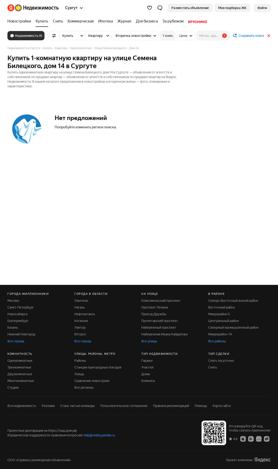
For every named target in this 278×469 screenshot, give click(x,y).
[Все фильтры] (54, 35)
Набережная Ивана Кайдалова (164, 334)
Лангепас (81, 300)
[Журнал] (124, 21)
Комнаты (148, 381)
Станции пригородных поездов (97, 367)
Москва (13, 300)
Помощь (201, 406)
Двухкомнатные (19, 374)
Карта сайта (222, 406)
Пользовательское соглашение (124, 406)
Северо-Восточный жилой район (233, 300)
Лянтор (79, 327)
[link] (262, 8)
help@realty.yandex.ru (99, 435)
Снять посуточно (221, 360)
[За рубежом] (173, 21)
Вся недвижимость (21, 406)
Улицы (79, 374)
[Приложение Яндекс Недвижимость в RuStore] (266, 439)
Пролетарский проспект (159, 321)
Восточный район (221, 307)
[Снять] (58, 21)
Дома (145, 374)
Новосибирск (17, 314)
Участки (147, 367)
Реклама (48, 406)
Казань (12, 327)
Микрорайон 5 (219, 314)
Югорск (80, 334)
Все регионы (84, 387)
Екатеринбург (17, 321)
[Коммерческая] (80, 21)
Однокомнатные (19, 360)
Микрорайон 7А (220, 334)
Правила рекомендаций (171, 406)
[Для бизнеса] (147, 21)
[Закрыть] (269, 36)
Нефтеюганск (84, 314)
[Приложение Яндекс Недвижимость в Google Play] (251, 439)
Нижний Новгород (21, 334)
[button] (160, 8)
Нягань (79, 307)
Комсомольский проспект (160, 300)
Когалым (81, 321)
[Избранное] (149, 8)
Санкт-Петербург (20, 307)
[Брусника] (196, 21)
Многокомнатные (20, 381)
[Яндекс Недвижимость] (37, 7)
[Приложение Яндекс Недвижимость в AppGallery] (259, 439)
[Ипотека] (105, 21)
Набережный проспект (158, 327)
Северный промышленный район (233, 327)
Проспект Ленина (154, 307)
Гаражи (146, 360)
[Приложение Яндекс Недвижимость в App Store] (243, 439)
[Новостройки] (20, 21)
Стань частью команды (77, 406)
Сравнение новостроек (92, 381)
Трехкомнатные (19, 367)
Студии (13, 387)
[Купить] (42, 21)
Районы (80, 360)
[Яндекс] (10, 7)
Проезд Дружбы (153, 314)
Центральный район (223, 321)
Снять (212, 367)
